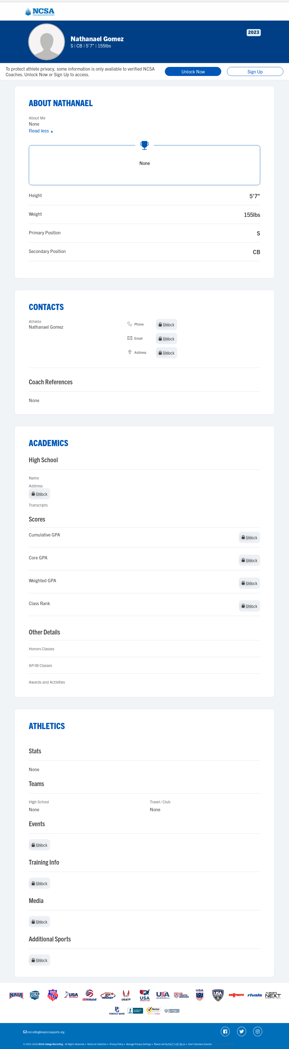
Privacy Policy (116, 1044)
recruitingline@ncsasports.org (45, 1032)
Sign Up (255, 71)
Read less (41, 130)
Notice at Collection (97, 1044)
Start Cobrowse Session (200, 1044)
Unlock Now (193, 71)
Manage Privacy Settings (138, 1044)
